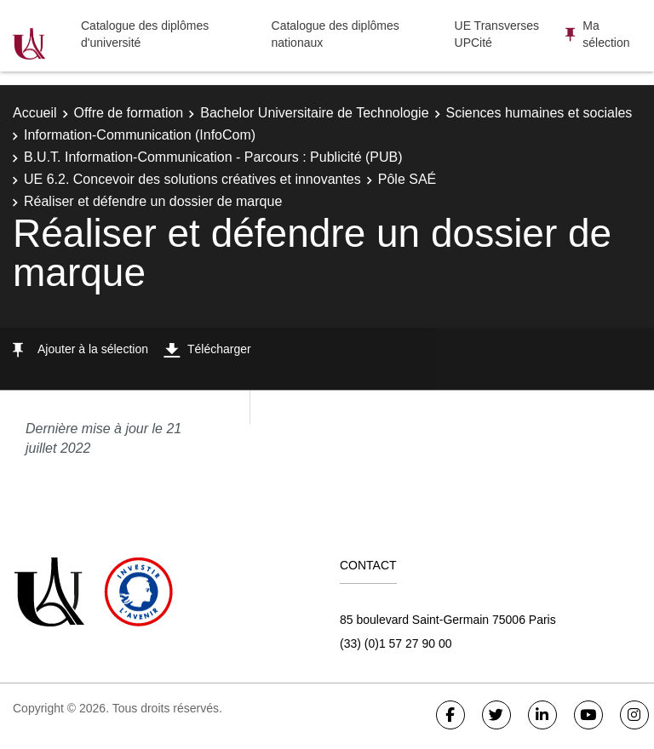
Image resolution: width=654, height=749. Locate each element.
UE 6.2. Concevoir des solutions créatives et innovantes (192, 179)
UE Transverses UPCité (497, 34)
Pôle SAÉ (407, 179)
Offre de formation (129, 113)
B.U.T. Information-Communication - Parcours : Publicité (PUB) (213, 157)
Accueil (35, 113)
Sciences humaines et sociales (539, 113)
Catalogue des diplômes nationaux (335, 34)
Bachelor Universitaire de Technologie (314, 113)
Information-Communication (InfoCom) (139, 135)
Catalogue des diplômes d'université (145, 34)
